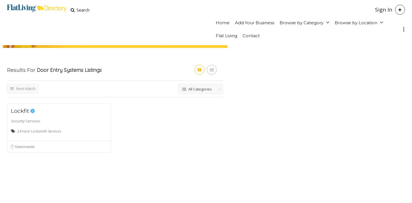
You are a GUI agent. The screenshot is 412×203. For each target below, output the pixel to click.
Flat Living (226, 35)
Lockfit (23, 111)
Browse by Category (301, 22)
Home (223, 22)
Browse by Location (356, 22)
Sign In (383, 9)
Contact (251, 35)
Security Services (25, 120)
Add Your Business (254, 22)
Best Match (23, 88)
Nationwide (25, 146)
